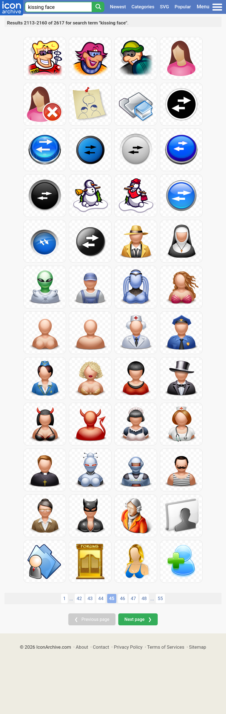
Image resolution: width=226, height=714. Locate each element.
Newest (118, 6)
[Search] (98, 7)
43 (90, 598)
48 (144, 598)
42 (79, 598)
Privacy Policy (128, 647)
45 (111, 598)
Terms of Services (165, 647)
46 (122, 598)
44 (101, 598)
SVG (164, 6)
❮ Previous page (91, 619)
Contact (101, 647)
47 (133, 598)
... (71, 598)
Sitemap (197, 647)
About (82, 647)
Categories (142, 6)
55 (160, 598)
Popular (183, 6)
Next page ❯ (137, 619)
